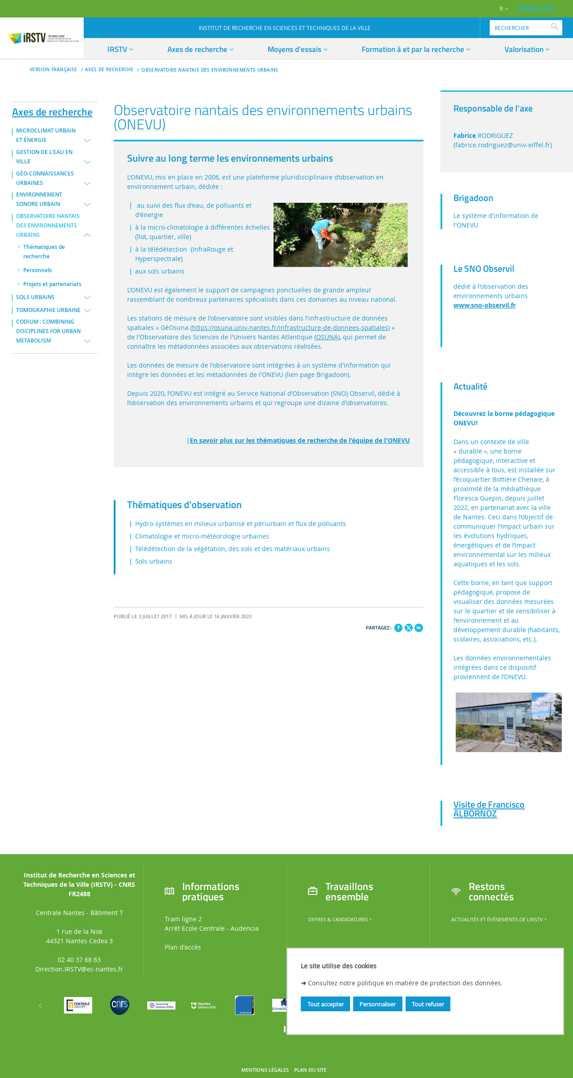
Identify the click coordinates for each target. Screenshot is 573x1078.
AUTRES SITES (536, 9)
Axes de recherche (52, 110)
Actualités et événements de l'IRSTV (499, 919)
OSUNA (327, 337)
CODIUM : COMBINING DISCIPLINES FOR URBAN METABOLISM (48, 331)
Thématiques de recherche (44, 252)
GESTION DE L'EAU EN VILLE (44, 157)
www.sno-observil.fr (484, 305)
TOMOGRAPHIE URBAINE (48, 310)
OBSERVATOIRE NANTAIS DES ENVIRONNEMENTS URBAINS (209, 70)
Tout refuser (428, 1004)
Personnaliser (377, 1004)
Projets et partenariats (52, 284)
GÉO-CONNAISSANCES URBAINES (45, 178)
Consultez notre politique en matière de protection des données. (405, 983)
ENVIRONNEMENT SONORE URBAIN (39, 199)
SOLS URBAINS (35, 297)
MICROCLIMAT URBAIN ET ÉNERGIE (46, 135)
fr (502, 8)
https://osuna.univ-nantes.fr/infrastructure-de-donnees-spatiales (290, 327)
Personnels (37, 270)
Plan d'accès (183, 947)
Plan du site (310, 1070)
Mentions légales (265, 1070)
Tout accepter (326, 1004)
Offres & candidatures (340, 919)
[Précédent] (40, 1005)
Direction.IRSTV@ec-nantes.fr (79, 969)
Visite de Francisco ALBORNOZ (489, 808)
